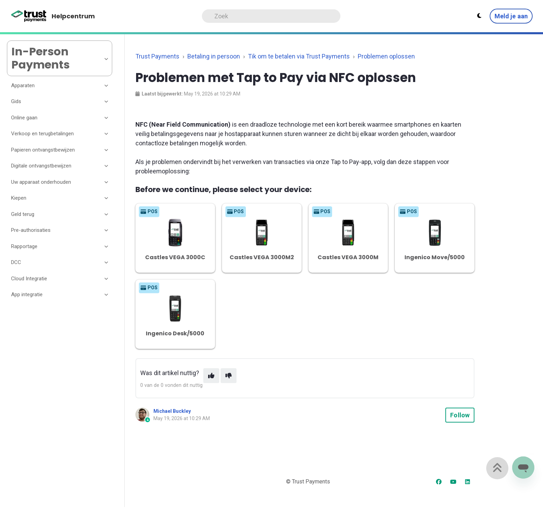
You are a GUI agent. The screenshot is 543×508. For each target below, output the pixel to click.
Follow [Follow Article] (460, 415)
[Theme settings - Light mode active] (479, 16)
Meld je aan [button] (511, 16)
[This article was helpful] (211, 375)
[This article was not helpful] (229, 375)
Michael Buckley (172, 411)
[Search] (271, 16)
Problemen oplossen (386, 56)
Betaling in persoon (213, 56)
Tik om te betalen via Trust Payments (299, 56)
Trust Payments (157, 56)
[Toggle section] (106, 85)
